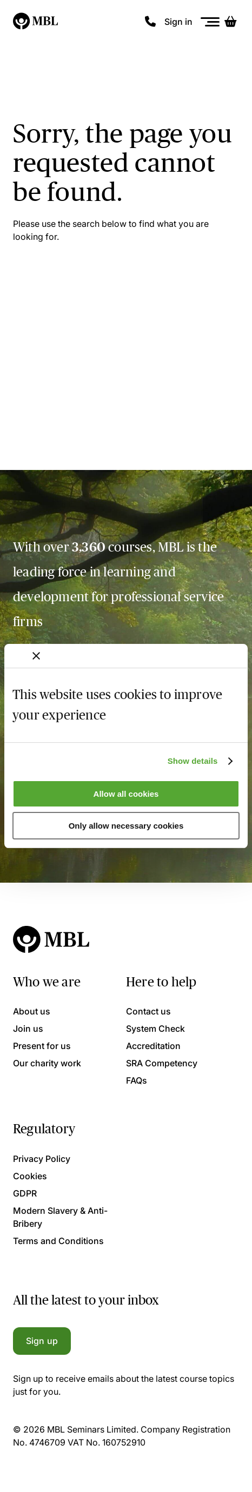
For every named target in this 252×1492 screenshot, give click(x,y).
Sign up (42, 1340)
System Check (155, 1028)
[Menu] (210, 22)
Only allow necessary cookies (126, 825)
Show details (193, 760)
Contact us (148, 1011)
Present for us (42, 1045)
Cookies (30, 1176)
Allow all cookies (126, 793)
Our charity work (47, 1063)
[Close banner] (36, 656)
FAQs (136, 1080)
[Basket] (230, 21)
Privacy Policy (41, 1158)
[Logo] (36, 21)
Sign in (178, 21)
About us (31, 1011)
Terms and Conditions (58, 1240)
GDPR (25, 1193)
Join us (28, 1028)
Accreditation (153, 1045)
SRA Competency (161, 1063)
